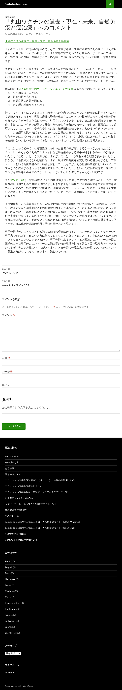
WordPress (11, 632)
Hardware (10, 579)
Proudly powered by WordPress (19, 686)
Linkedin (9, 672)
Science (9, 614)
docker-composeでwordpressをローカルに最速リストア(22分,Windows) (42, 521)
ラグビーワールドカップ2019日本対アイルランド (31, 504)
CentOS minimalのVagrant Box (21, 539)
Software (9, 620)
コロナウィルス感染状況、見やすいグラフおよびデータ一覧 (36, 492)
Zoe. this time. (12, 456)
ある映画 (9, 468)
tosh (30, 34)
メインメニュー (118, 4)
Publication (11, 609)
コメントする (44, 34)
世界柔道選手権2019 (16, 509)
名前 (6, 357)
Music (8, 597)
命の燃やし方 (12, 462)
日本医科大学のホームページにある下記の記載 (46, 88)
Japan (8, 585)
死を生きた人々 (13, 474)
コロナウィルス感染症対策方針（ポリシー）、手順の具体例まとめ (40, 480)
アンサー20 (17, 180)
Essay (8, 573)
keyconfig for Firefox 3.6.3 (61, 282)
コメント (8, 315)
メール (7, 371)
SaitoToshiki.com (16, 4)
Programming (12, 603)
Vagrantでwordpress (15, 533)
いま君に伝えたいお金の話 (19, 498)
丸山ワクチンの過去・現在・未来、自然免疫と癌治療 (37, 41)
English (8, 567)
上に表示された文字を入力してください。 (27, 407)
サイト (6, 385)
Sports (8, 626)
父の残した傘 (12, 515)
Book (7, 561)
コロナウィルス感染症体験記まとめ (23, 486)
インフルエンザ (61, 271)
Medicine (10, 17)
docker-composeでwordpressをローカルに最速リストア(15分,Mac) (40, 527)
